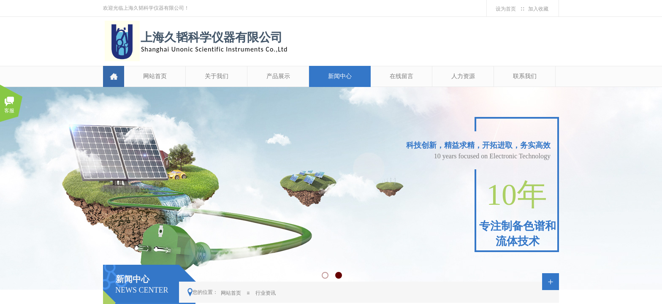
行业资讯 (265, 293)
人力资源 (463, 76)
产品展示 (278, 76)
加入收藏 (538, 9)
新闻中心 (340, 76)
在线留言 (401, 76)
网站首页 (155, 76)
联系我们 (525, 76)
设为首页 (506, 9)
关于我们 (216, 76)
